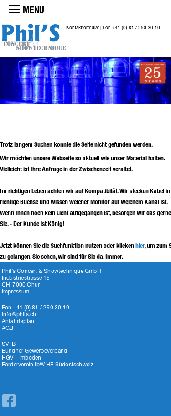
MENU (33, 10)
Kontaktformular (82, 27)
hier (140, 246)
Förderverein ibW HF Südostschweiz (48, 364)
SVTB (9, 343)
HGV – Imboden (21, 357)
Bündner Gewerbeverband (34, 350)
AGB (8, 327)
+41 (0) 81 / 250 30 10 (136, 27)
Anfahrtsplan (18, 321)
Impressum (16, 291)
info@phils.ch (19, 314)
